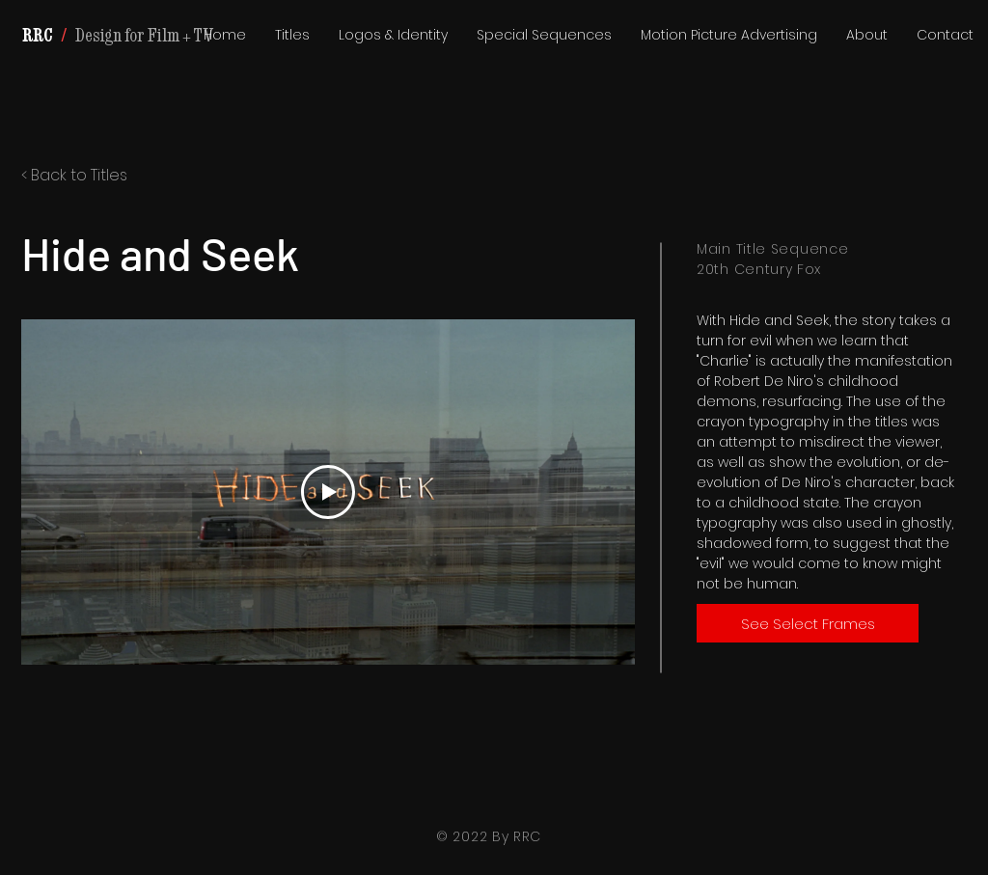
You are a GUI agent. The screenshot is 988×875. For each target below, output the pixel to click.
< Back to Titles (74, 175)
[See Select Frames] (808, 623)
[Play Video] (328, 492)
